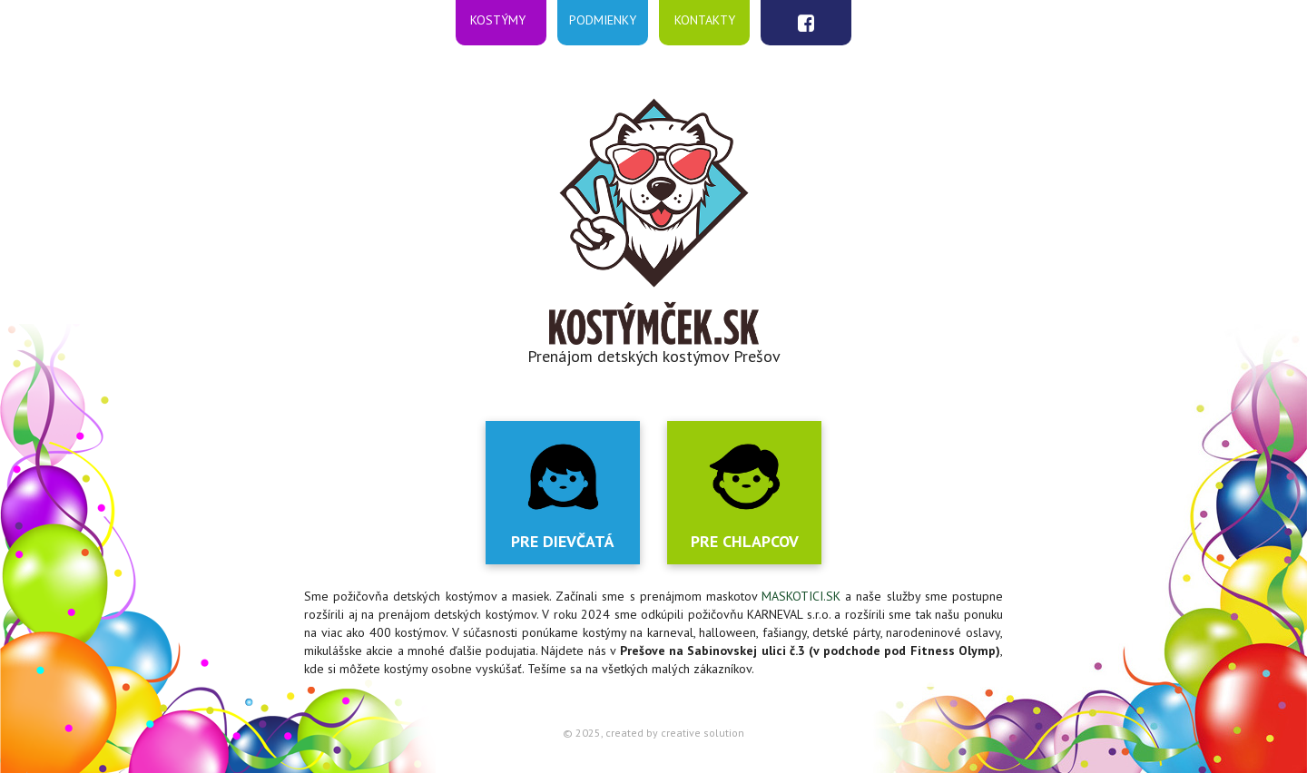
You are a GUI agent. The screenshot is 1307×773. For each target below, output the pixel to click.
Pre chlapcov (745, 541)
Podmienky (602, 19)
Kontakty (704, 19)
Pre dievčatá (562, 541)
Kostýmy (498, 19)
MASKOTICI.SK (801, 596)
